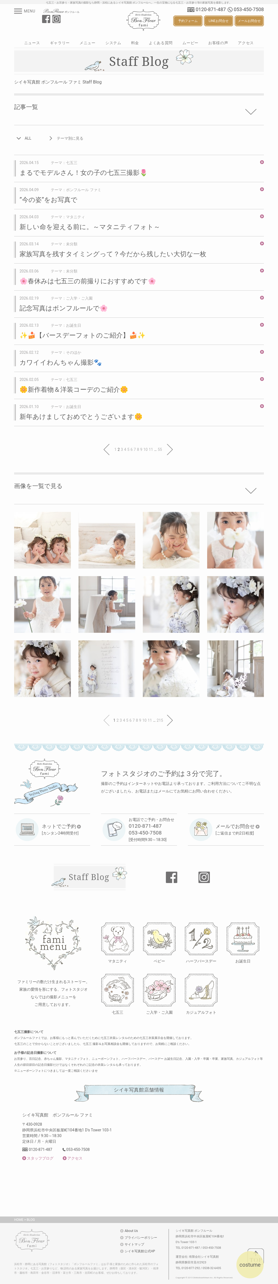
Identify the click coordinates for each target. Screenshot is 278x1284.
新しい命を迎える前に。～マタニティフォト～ (90, 227)
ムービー (190, 43)
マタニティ (117, 961)
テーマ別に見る (70, 138)
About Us (131, 1231)
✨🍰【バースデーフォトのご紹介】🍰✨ (83, 335)
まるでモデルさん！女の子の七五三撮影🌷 (84, 172)
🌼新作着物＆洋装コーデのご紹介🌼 (74, 389)
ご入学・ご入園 (159, 1012)
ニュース (32, 43)
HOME (18, 1220)
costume (250, 1264)
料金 (135, 43)
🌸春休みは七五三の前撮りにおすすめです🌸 (88, 281)
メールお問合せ (249, 21)
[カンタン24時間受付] (61, 829)
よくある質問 (161, 43)
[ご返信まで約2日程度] (238, 829)
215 (160, 720)
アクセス (246, 43)
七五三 (117, 1012)
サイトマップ (134, 1244)
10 (145, 449)
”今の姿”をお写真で (48, 200)
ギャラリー (60, 43)
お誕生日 (243, 961)
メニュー (88, 43)
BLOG (31, 1220)
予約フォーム (188, 21)
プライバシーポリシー (141, 1238)
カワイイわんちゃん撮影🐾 (61, 362)
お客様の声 (218, 43)
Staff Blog (89, 876)
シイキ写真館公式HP (140, 1251)
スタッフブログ (40, 1158)
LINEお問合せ (218, 21)
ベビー (159, 961)
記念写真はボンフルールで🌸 (64, 308)
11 (151, 449)
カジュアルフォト (201, 1012)
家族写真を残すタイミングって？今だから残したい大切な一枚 (113, 254)
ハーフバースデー (201, 961)
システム (113, 43)
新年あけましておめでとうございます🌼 (81, 416)
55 (160, 449)
